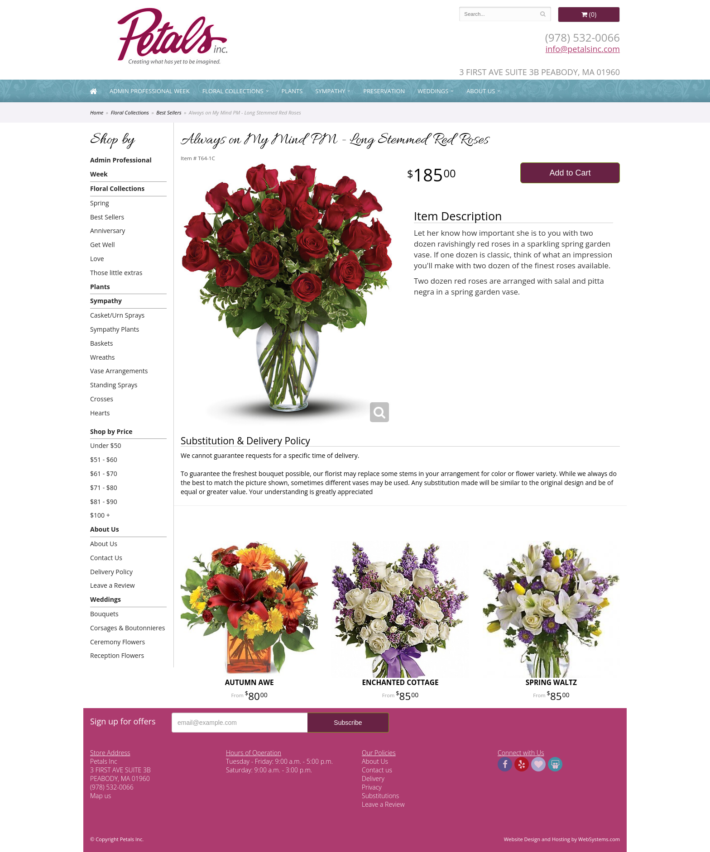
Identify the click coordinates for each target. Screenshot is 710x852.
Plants (291, 91)
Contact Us (106, 557)
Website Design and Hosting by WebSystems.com (562, 839)
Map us (100, 795)
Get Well (102, 244)
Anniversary (107, 230)
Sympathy (330, 91)
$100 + (100, 515)
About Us (480, 91)
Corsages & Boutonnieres (127, 628)
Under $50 (105, 445)
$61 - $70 (103, 473)
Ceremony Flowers (117, 642)
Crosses (101, 399)
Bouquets (104, 613)
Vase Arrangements (119, 371)
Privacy (372, 787)
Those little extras (116, 272)
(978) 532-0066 (582, 37)
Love (97, 258)
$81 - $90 (103, 501)
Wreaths (102, 357)
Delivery (373, 778)
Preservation (384, 91)
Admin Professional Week (150, 91)
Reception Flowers (117, 655)
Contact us (377, 770)
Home (96, 112)
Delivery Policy (111, 571)
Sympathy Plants (114, 329)
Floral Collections (233, 91)
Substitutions (380, 795)
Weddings (432, 91)
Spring (99, 203)
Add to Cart (569, 172)
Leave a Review (112, 585)
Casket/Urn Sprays (117, 315)
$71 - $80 (103, 487)
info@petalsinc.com (583, 48)
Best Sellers (168, 112)
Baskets (101, 343)
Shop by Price (111, 431)
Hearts (100, 413)
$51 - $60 (103, 459)
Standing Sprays (113, 385)
